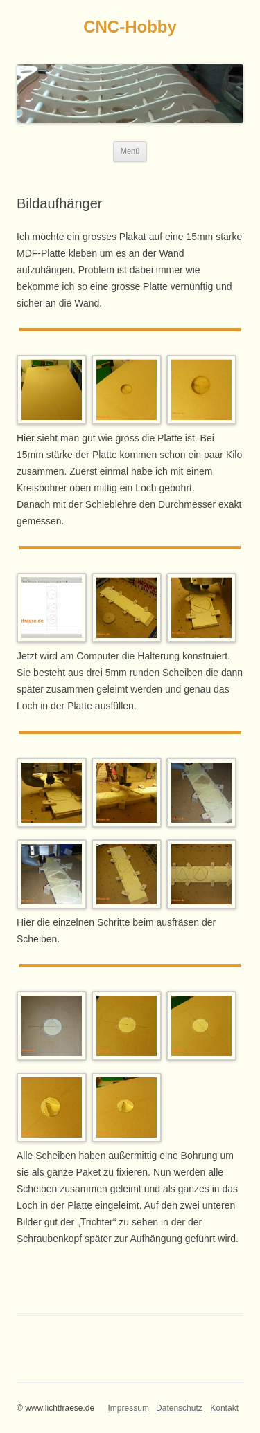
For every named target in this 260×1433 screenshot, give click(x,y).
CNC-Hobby (130, 26)
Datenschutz (179, 1408)
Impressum (128, 1408)
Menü (130, 151)
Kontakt (224, 1408)
